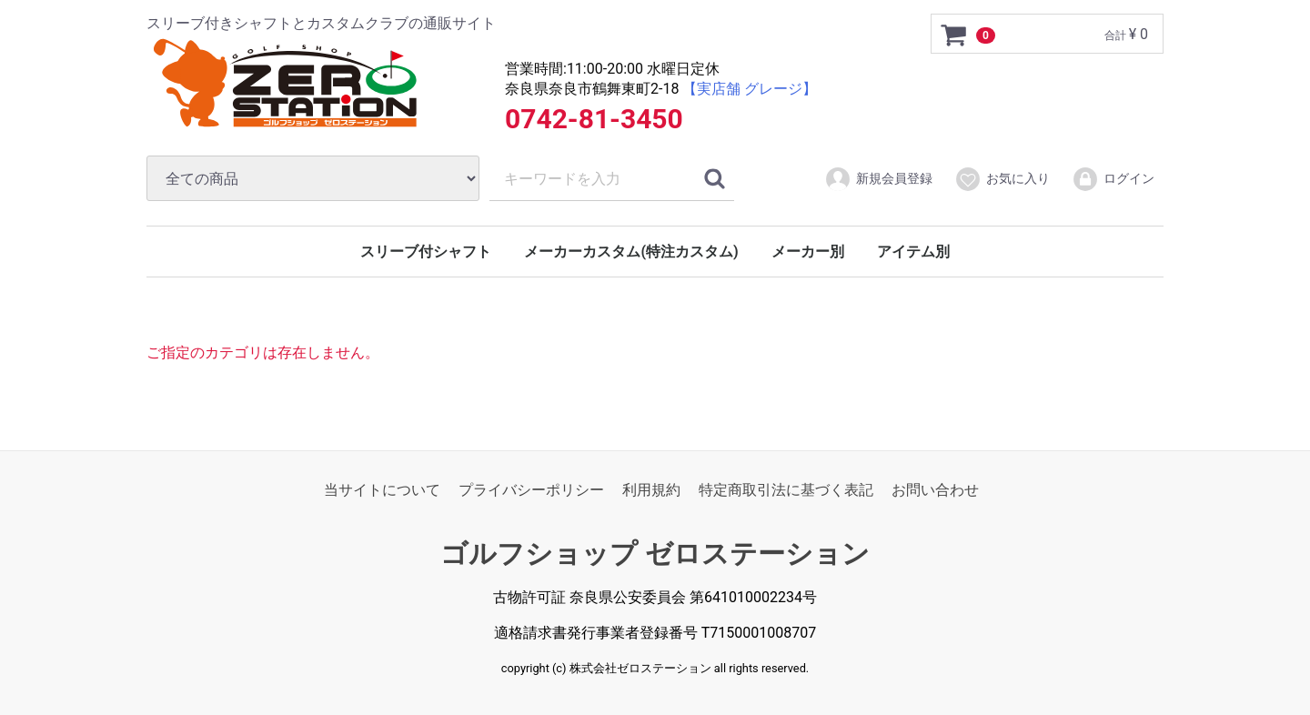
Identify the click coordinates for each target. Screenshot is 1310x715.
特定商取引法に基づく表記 (786, 489)
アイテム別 (913, 251)
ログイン (1113, 179)
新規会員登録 (878, 179)
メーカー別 (807, 251)
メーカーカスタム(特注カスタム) (631, 251)
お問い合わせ (935, 489)
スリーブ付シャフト (425, 251)
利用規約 (651, 489)
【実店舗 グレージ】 (749, 88)
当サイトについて (382, 489)
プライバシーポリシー (531, 489)
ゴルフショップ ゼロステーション (654, 554)
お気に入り (1002, 179)
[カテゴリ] (312, 178)
